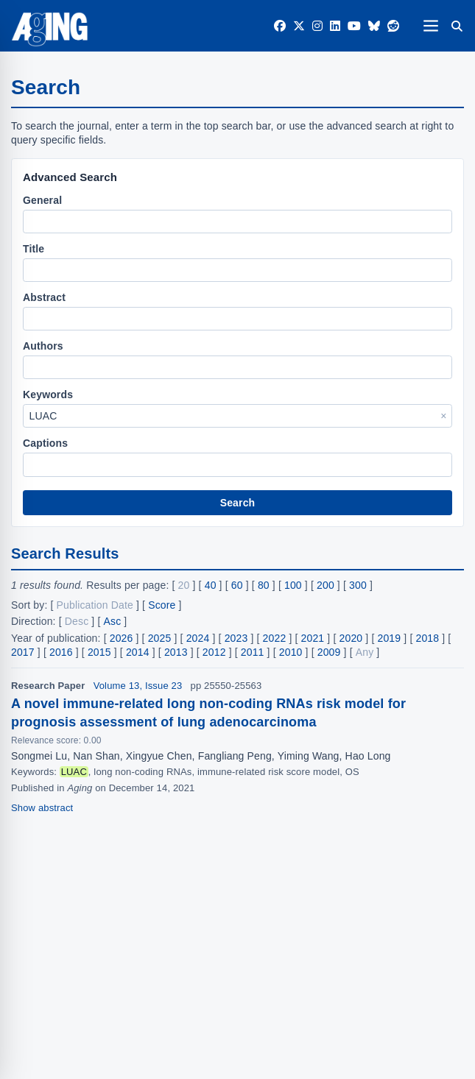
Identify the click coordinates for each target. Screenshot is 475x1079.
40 (211, 585)
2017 (23, 652)
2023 (236, 638)
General (42, 200)
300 (358, 585)
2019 (389, 638)
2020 (351, 638)
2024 (198, 638)
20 (184, 585)
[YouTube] (354, 26)
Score (161, 605)
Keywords (48, 394)
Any (365, 652)
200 (325, 585)
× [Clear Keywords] (443, 416)
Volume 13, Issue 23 (138, 685)
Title (33, 249)
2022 (274, 638)
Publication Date (95, 605)
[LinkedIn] (335, 26)
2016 (61, 652)
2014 (137, 652)
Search (238, 503)
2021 (313, 638)
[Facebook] (280, 26)
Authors (43, 346)
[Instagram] (317, 26)
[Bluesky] (374, 26)
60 (237, 585)
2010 (291, 652)
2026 (121, 638)
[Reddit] (393, 26)
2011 (252, 652)
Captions (45, 443)
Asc (113, 621)
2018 (427, 638)
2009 (329, 652)
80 (264, 585)
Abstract (44, 297)
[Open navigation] (430, 25)
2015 (99, 652)
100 (293, 585)
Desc (77, 621)
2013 (176, 652)
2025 (160, 638)
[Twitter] (299, 26)
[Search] (456, 25)
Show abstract (42, 807)
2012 (214, 652)
